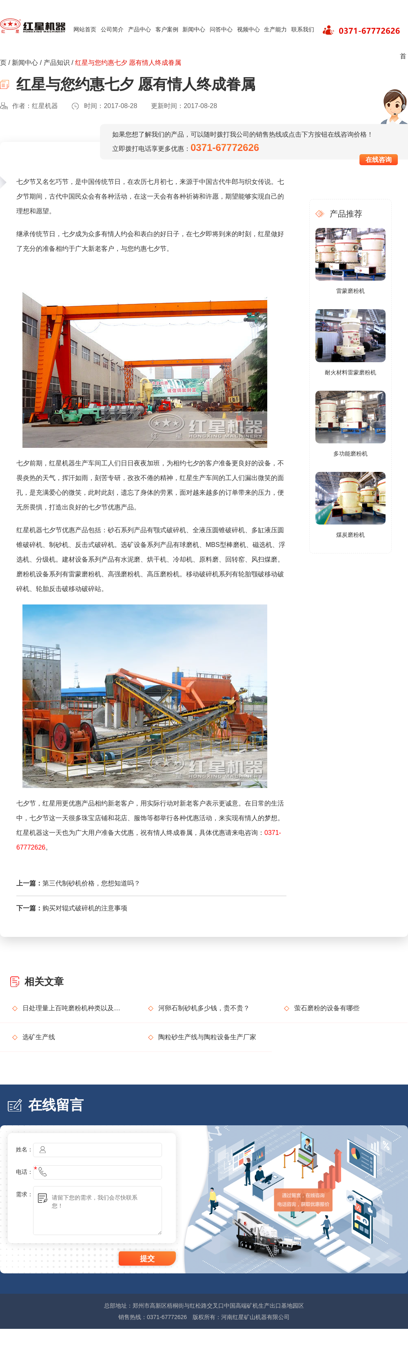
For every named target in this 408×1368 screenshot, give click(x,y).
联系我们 (302, 29)
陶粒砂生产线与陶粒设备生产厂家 (207, 1037)
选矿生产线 (38, 1037)
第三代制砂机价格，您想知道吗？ (91, 883)
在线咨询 (379, 159)
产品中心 (139, 29)
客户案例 (166, 29)
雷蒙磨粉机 (350, 291)
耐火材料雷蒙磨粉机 (350, 372)
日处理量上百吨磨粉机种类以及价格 (73, 1008)
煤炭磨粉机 (350, 534)
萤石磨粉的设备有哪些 (326, 1008)
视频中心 (248, 29)
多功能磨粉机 (350, 453)
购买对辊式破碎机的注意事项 (84, 908)
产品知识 (57, 62)
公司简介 (112, 29)
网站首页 (84, 29)
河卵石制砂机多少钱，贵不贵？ (204, 1008)
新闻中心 (193, 29)
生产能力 (275, 29)
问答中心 (221, 29)
